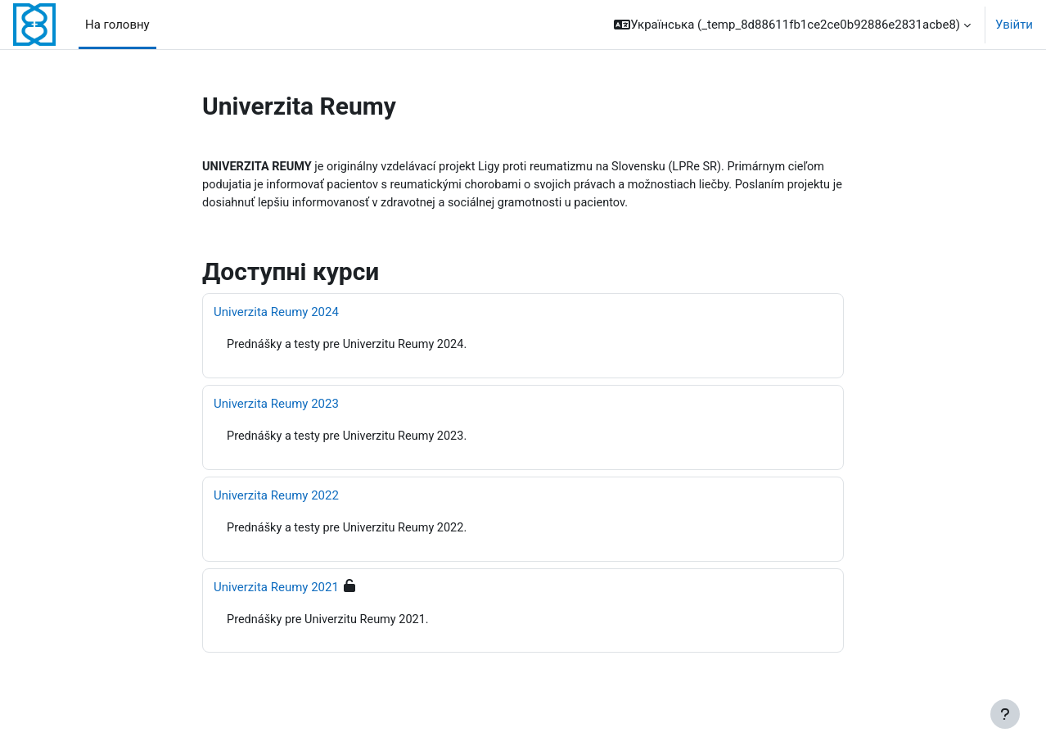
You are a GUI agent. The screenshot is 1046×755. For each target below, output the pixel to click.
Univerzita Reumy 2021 (276, 590)
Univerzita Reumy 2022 (276, 498)
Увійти (1014, 24)
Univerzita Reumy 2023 (276, 406)
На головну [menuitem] (117, 24)
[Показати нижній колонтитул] (1005, 714)
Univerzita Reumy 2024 (276, 314)
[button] (792, 24)
